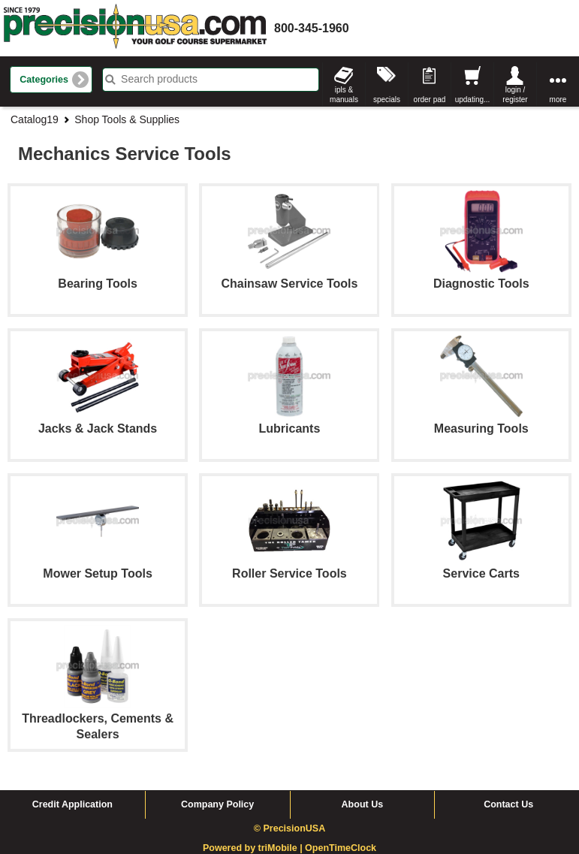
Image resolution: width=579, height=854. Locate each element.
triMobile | (282, 848)
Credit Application (72, 804)
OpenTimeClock (340, 848)
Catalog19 (35, 119)
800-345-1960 (311, 28)
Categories (44, 79)
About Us (363, 804)
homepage (135, 28)
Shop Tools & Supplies (126, 119)
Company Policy (217, 804)
